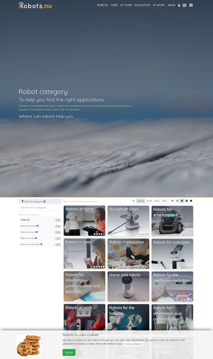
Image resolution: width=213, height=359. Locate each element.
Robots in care (41, 239)
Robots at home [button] (79, 209)
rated (149, 200)
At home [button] (126, 5)
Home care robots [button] (124, 275)
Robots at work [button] (78, 307)
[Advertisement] (40, 291)
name (157, 200)
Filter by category (29, 214)
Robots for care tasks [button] (171, 242)
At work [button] (159, 5)
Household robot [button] (123, 209)
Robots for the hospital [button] (121, 310)
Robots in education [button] (126, 242)
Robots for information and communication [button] (167, 314)
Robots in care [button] (77, 242)
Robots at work (41, 233)
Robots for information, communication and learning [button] (82, 283)
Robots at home (41, 227)
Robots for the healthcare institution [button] (171, 278)
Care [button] (114, 5)
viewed (140, 200)
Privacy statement (133, 344)
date (164, 200)
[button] (191, 5)
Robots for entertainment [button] (165, 212)
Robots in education (41, 245)
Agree (69, 352)
